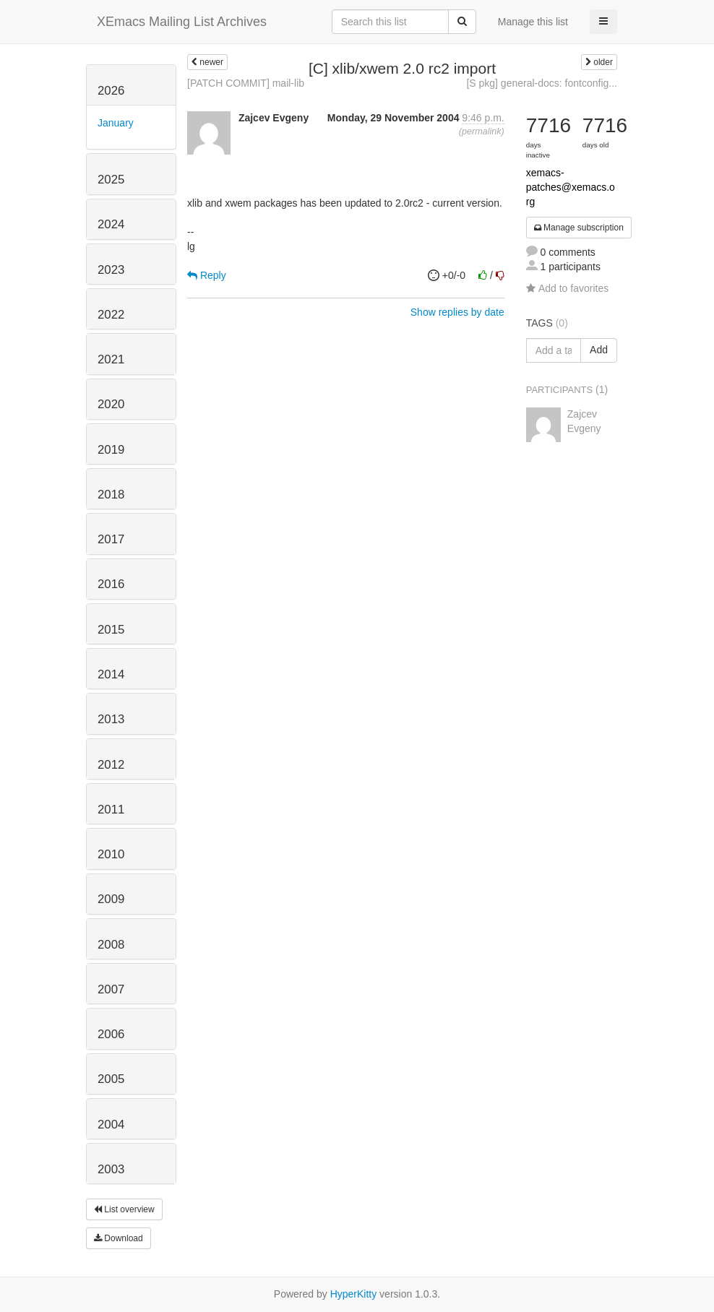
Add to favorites (567, 288)
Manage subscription (579, 228)
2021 (111, 359)
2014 (111, 674)
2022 (111, 314)
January (116, 123)
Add (599, 349)
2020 (111, 404)
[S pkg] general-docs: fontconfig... (541, 83)
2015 (111, 629)
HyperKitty (353, 1294)
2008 (111, 944)
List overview (124, 1209)
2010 (111, 854)
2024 (111, 224)
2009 (111, 899)
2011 (111, 809)
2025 (111, 179)
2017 (111, 539)
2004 (111, 1124)
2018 (111, 494)
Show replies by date (457, 312)
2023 (111, 270)
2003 (111, 1169)
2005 (111, 1079)
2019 (111, 450)
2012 (111, 765)
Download (118, 1238)
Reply (206, 275)
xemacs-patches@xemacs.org (570, 187)
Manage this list (533, 21)
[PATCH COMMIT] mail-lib (245, 83)
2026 (111, 91)
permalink (482, 131)
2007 (111, 989)
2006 (111, 1034)
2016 (111, 584)
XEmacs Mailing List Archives (182, 21)
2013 (111, 719)
